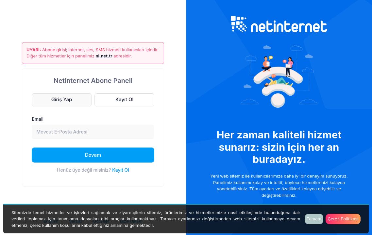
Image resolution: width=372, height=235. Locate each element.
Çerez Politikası (343, 218)
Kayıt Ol (120, 170)
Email (37, 119)
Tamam (314, 218)
